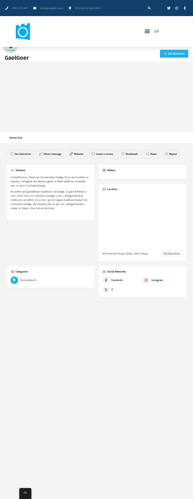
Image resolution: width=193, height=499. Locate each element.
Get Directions (172, 253)
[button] (147, 31)
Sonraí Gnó (15, 138)
